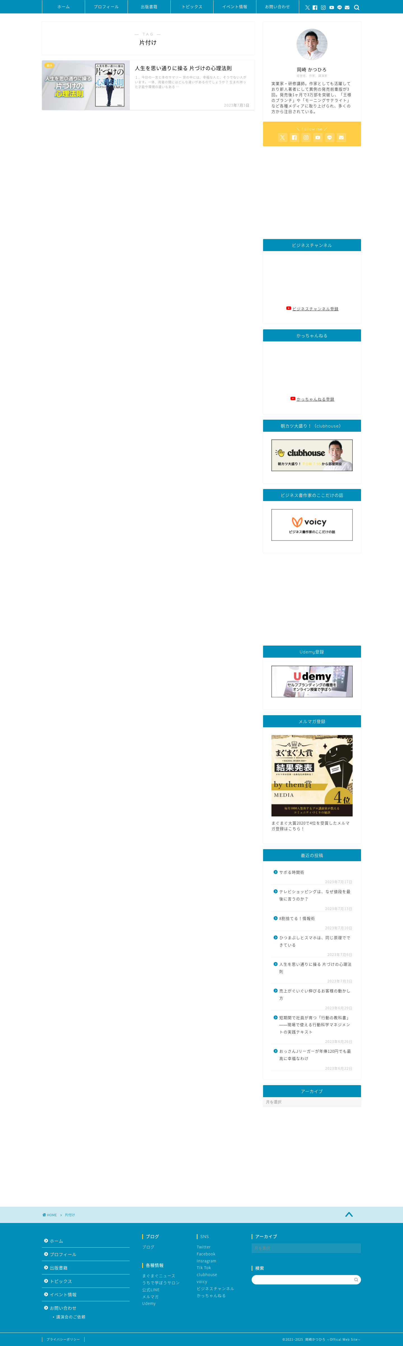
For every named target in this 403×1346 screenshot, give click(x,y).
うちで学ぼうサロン (161, 1282)
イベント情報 (234, 6)
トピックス (192, 6)
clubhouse (207, 1274)
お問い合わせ (277, 6)
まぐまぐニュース (158, 1275)
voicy (202, 1281)
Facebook (206, 1254)
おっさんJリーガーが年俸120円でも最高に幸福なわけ (315, 1054)
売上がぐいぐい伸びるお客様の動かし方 (315, 994)
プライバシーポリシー (63, 1339)
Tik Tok (204, 1267)
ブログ (148, 1247)
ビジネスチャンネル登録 (315, 308)
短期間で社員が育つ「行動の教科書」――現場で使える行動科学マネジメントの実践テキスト (315, 1025)
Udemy (149, 1303)
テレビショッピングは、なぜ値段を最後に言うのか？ (315, 895)
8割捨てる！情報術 (297, 918)
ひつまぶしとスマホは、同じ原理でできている (315, 941)
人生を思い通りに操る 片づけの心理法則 (315, 967)
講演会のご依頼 (71, 1316)
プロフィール (106, 6)
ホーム (63, 6)
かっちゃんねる (211, 1295)
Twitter (204, 1247)
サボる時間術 (291, 872)
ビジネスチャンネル (216, 1288)
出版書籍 (149, 6)
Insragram (206, 1261)
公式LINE (151, 1289)
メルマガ (150, 1296)
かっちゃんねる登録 (315, 399)
